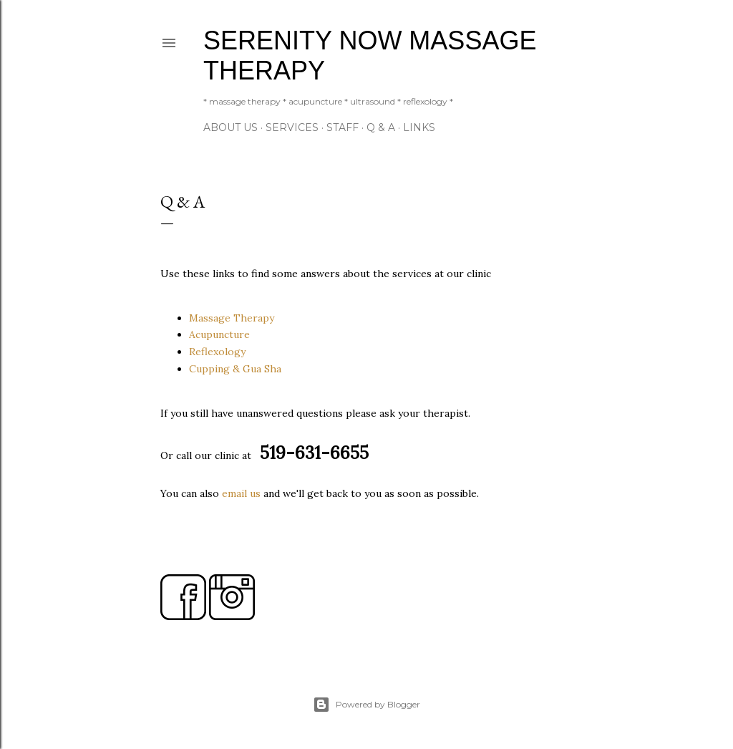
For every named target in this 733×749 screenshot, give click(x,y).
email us (241, 493)
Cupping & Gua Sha (235, 368)
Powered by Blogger (366, 704)
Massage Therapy (231, 317)
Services (292, 127)
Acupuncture (219, 334)
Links (419, 127)
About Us (230, 127)
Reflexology (217, 351)
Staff (342, 127)
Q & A (380, 127)
